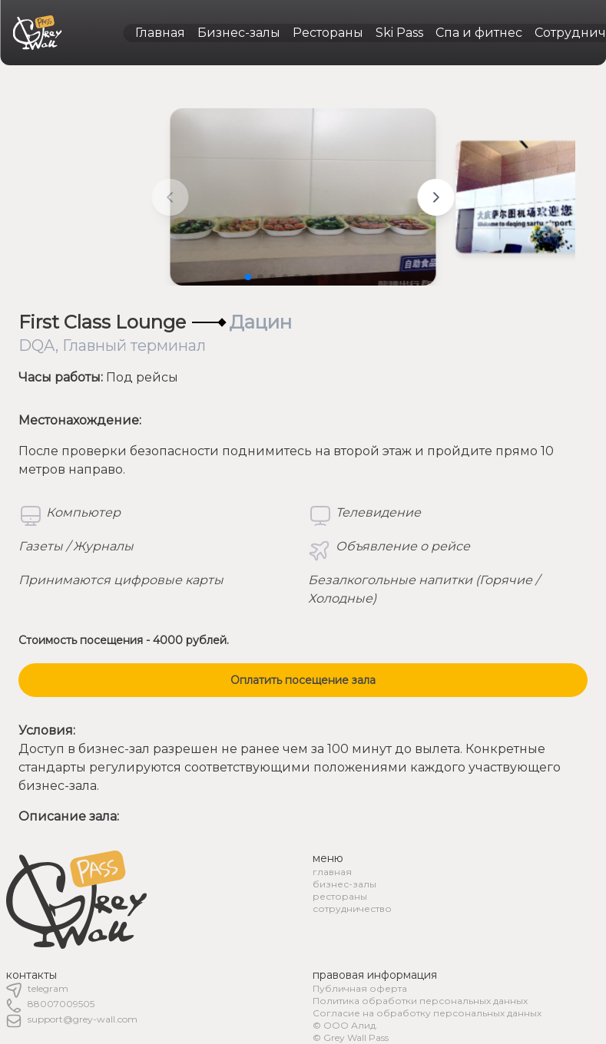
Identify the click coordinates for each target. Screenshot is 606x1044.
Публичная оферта (360, 988)
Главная (160, 32)
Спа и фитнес (478, 32)
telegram (48, 988)
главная (332, 871)
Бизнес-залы (238, 32)
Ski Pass (399, 32)
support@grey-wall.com (82, 1019)
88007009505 (61, 1003)
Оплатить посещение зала (303, 680)
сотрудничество (352, 908)
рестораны (340, 896)
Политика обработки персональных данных (420, 1000)
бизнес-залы (344, 884)
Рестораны (328, 32)
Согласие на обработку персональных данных (427, 1013)
